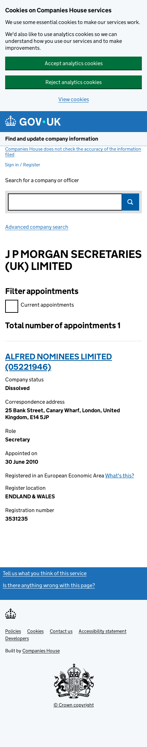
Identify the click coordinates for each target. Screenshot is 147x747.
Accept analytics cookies (74, 63)
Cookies (35, 631)
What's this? (119, 475)
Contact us (61, 631)
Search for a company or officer (42, 180)
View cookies (73, 99)
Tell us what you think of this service (45, 573)
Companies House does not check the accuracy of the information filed (73, 151)
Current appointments (39, 305)
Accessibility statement (102, 631)
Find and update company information (51, 138)
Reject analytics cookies (73, 82)
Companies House (41, 651)
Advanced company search (36, 227)
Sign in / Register (22, 165)
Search (130, 202)
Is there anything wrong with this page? (49, 585)
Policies (13, 631)
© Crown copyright (74, 705)
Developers (17, 638)
